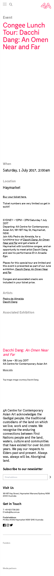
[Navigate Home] (46, 6)
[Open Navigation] (5, 5)
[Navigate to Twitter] (11, 525)
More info (8, 370)
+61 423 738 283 (12, 509)
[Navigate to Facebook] (4, 525)
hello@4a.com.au (12, 512)
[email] (25, 477)
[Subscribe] (50, 477)
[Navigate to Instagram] (7, 525)
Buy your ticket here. (15, 196)
